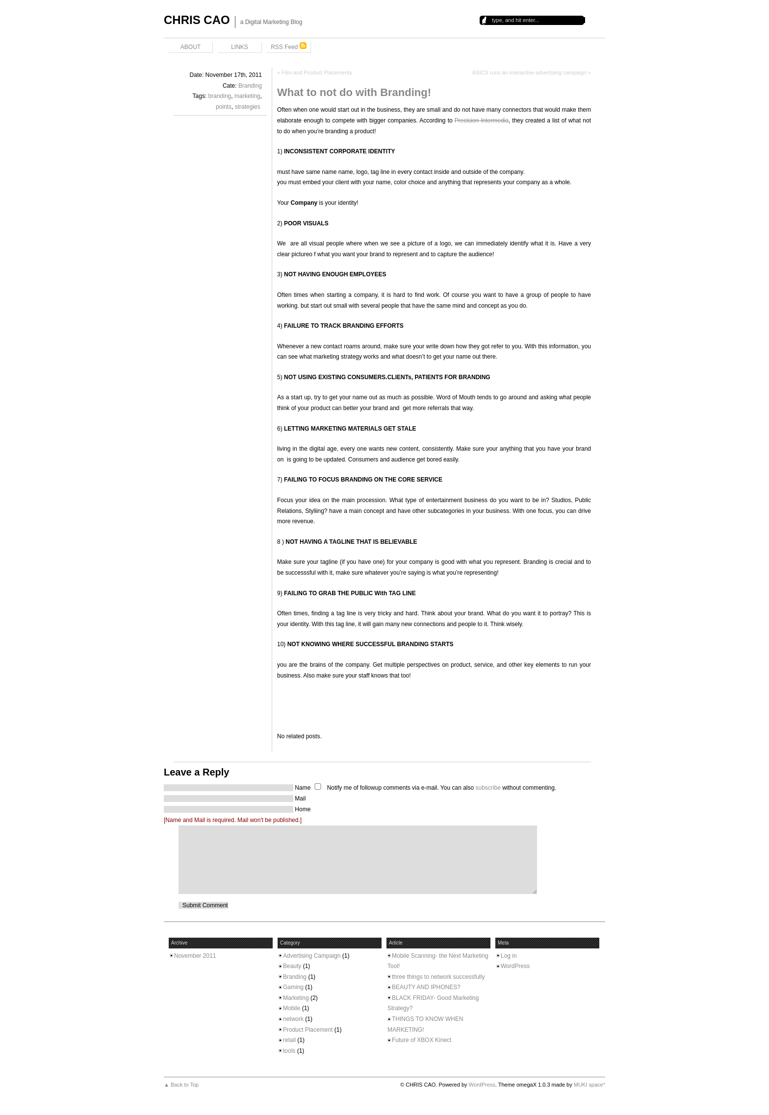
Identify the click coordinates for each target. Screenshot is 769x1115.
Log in (509, 955)
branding (219, 96)
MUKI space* (589, 1085)
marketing (247, 96)
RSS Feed (289, 46)
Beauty (292, 966)
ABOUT (190, 47)
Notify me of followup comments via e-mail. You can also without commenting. (433, 787)
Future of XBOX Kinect (421, 1040)
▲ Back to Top (181, 1085)
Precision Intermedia (482, 120)
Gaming (293, 987)
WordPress (515, 966)
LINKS (239, 47)
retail (289, 1040)
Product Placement (308, 1029)
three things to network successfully (438, 976)
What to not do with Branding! (354, 92)
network (293, 1019)
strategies (247, 106)
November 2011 (195, 955)
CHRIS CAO (197, 19)
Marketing (296, 997)
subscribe (487, 787)
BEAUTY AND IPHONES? (426, 987)
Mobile (291, 1008)
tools (289, 1050)
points (223, 106)
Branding (250, 85)
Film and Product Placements (317, 72)
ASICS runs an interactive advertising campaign (529, 72)
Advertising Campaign (311, 955)
